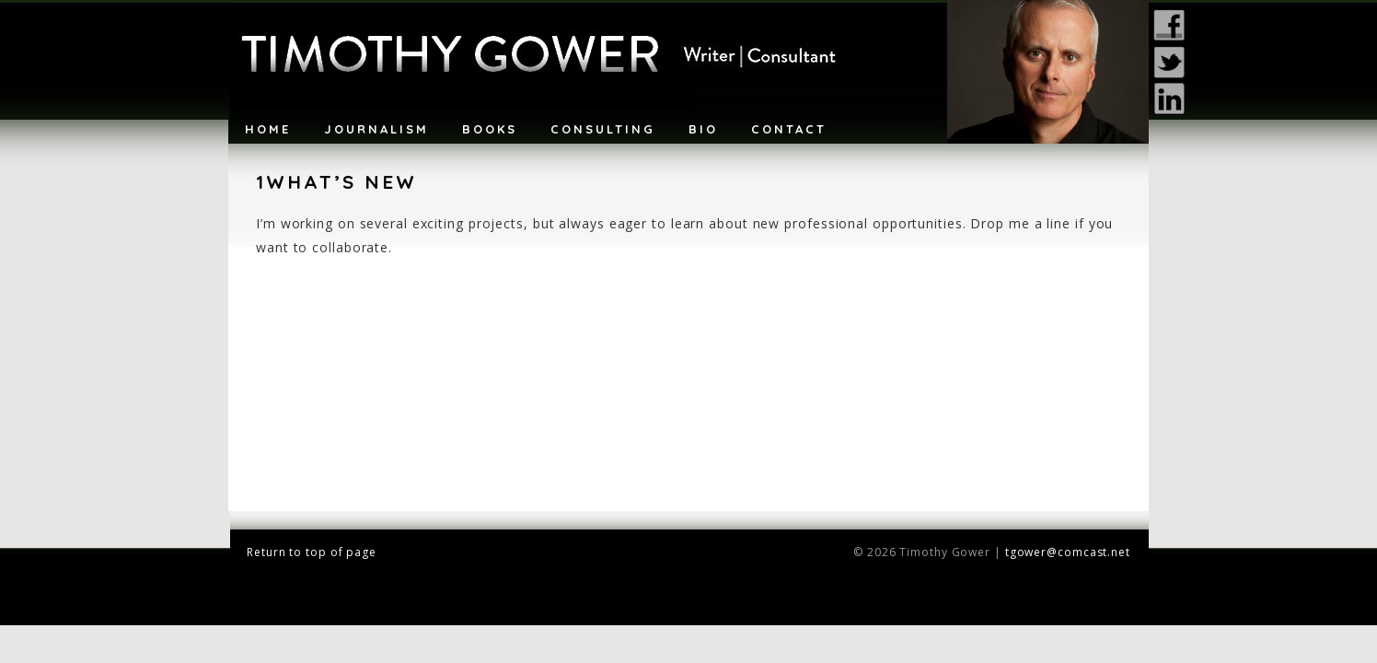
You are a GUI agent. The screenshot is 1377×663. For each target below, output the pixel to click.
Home (268, 129)
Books (489, 129)
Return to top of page (311, 552)
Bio (703, 129)
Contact (789, 129)
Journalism (376, 129)
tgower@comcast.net (1067, 552)
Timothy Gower (688, 72)
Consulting (602, 129)
